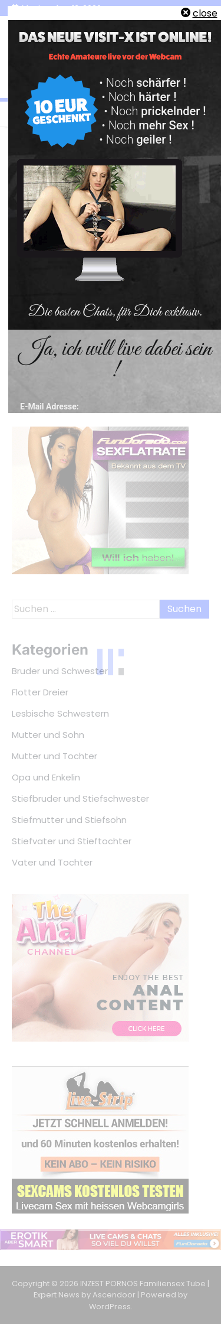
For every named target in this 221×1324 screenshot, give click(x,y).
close (205, 13)
